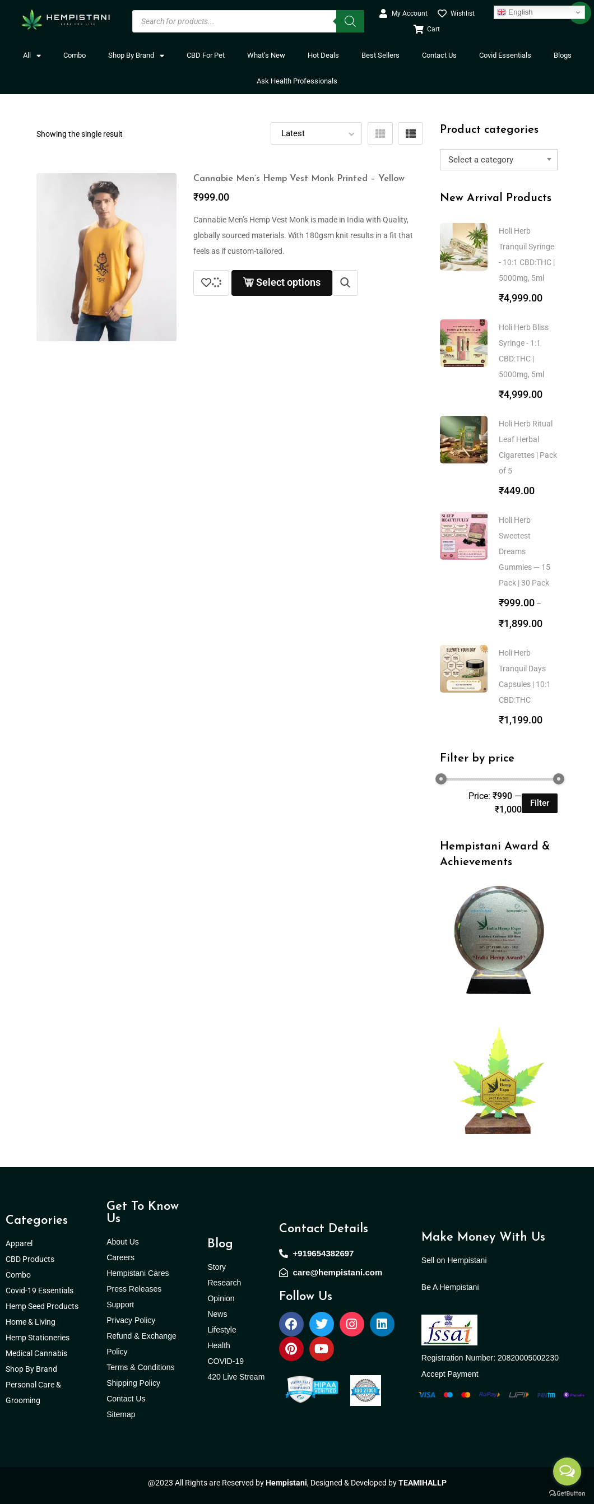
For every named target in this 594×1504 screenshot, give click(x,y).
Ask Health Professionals (297, 81)
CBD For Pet (206, 55)
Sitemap (120, 1414)
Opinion (220, 1298)
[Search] (350, 21)
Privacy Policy (130, 1320)
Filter (539, 803)
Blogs (563, 55)
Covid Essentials (505, 55)
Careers (120, 1257)
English (514, 12)
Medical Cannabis (37, 1353)
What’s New (266, 55)
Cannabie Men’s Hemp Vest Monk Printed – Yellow (299, 178)
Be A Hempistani (450, 1287)
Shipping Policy (133, 1382)
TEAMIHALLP (422, 1482)
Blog (220, 1244)
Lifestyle (221, 1329)
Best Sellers (380, 55)
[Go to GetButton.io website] (567, 1492)
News (217, 1314)
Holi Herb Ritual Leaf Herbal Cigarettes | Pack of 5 (528, 447)
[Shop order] (316, 133)
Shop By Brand (136, 56)
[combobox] (499, 159)
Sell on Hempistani (454, 1260)
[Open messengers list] (567, 1471)
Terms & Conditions (140, 1367)
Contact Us (439, 55)
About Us (122, 1241)
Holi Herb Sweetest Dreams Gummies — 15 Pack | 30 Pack (524, 551)
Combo (74, 55)
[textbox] (498, 160)
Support (120, 1304)
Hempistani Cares (137, 1273)
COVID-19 (225, 1361)
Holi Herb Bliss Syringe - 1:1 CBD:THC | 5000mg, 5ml (524, 351)
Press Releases (133, 1288)
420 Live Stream (235, 1376)
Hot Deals (323, 55)
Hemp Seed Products (44, 1306)
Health (218, 1345)
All (32, 56)
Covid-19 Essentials (45, 1290)
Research (224, 1282)
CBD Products (30, 1259)
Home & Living (31, 1321)
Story (216, 1266)
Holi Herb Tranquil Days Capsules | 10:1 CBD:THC (525, 676)
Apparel (19, 1243)
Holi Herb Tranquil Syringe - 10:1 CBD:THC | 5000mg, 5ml (527, 254)
